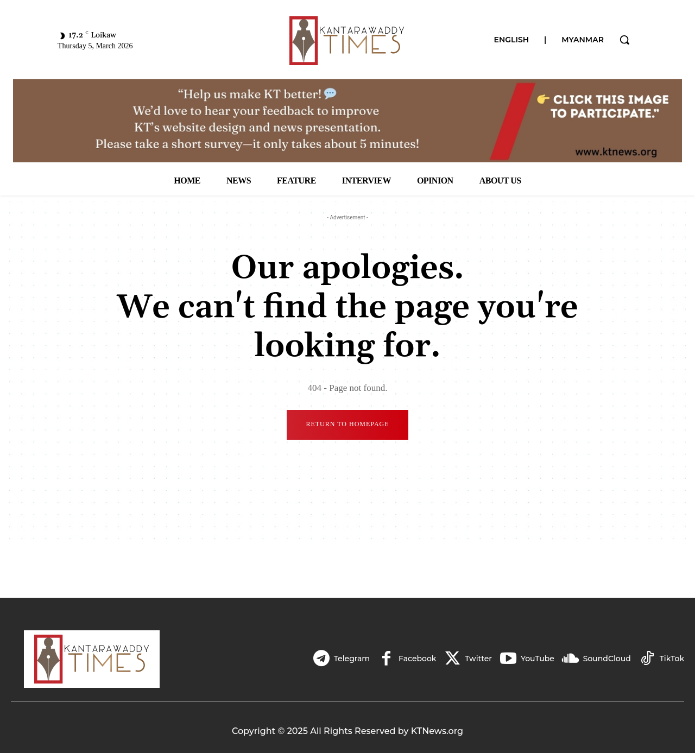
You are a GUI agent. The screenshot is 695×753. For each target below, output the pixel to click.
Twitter (478, 658)
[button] (624, 40)
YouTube (537, 658)
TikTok (672, 658)
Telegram (351, 658)
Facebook (417, 658)
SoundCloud (607, 658)
